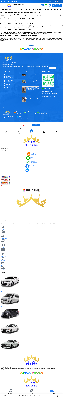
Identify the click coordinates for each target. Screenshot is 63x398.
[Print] (42, 49)
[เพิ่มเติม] (57, 132)
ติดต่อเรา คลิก (57, 4)
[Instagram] (33, 49)
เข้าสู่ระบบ (54, 1)
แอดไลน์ (31, 158)
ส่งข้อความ (21, 117)
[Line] (23, 49)
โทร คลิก (18, 112)
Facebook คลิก (9, 117)
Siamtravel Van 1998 (10, 118)
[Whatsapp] (35, 49)
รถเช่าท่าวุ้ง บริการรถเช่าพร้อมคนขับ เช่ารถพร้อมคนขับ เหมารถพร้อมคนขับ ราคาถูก (32, 76)
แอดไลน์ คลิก (29, 112)
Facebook (31, 166)
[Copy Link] (21, 49)
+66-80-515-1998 (33, 163)
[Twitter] (30, 49)
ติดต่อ (31, 133)
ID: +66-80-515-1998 (43, 113)
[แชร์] (44, 132)
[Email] (37, 49)
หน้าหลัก (6, 133)
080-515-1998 (58, 5)
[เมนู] (19, 132)
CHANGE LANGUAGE (27, 125)
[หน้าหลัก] (6, 132)
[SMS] (40, 49)
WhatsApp (42, 112)
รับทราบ (58, 395)
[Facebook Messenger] (28, 49)
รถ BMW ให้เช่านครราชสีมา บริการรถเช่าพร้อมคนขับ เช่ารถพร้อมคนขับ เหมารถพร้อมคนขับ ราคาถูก (32, 88)
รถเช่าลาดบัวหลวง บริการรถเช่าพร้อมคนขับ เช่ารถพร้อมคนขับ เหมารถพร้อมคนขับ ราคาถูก (32, 82)
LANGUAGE (60, 1)
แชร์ (44, 133)
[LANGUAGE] (52, 390)
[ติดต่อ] (31, 130)
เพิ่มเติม (56, 133)
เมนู (19, 133)
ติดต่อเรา (50, 1)
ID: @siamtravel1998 (31, 113)
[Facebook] (25, 49)
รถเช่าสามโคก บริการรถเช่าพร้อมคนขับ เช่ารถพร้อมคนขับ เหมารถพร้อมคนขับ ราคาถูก (32, 98)
